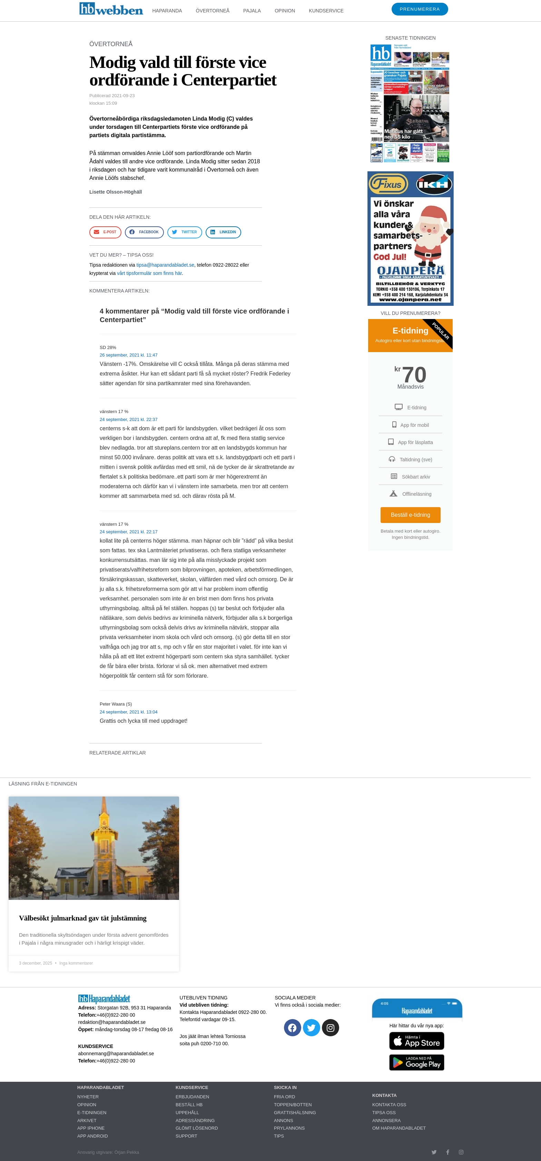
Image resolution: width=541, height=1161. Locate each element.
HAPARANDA (167, 10)
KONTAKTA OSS (389, 1104)
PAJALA (252, 10)
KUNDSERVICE (326, 10)
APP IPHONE (91, 1128)
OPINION (285, 10)
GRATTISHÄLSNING (295, 1112)
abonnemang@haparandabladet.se (116, 1053)
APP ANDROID (92, 1136)
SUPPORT (186, 1136)
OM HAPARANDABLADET (399, 1128)
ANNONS (283, 1120)
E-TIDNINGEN (92, 1112)
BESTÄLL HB (189, 1104)
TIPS (279, 1136)
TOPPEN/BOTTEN (293, 1104)
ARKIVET (87, 1120)
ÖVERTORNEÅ (213, 10)
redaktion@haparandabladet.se (112, 1022)
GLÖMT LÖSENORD (197, 1128)
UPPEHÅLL (187, 1112)
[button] (105, 232)
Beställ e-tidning (410, 515)
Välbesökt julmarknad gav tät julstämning (83, 918)
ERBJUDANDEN (192, 1096)
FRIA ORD (284, 1096)
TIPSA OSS (384, 1112)
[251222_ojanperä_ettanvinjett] (410, 304)
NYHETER (88, 1096)
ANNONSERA (386, 1120)
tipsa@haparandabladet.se (165, 265)
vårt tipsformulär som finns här (149, 273)
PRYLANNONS (289, 1128)
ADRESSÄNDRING (195, 1120)
